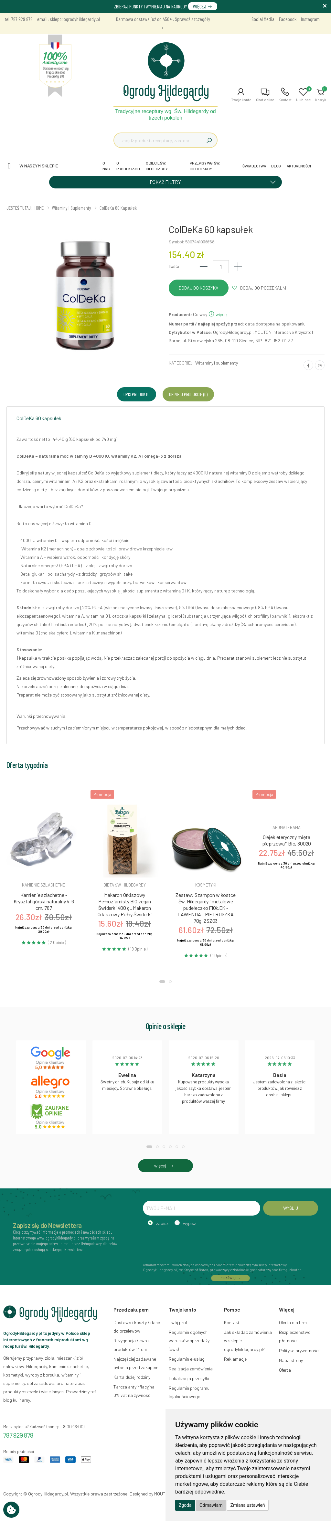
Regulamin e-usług (187, 1359)
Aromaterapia (286, 827)
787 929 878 (18, 1435)
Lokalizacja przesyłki (189, 1378)
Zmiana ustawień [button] (247, 1505)
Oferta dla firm (293, 1322)
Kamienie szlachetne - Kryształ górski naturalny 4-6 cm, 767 (44, 901)
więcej (218, 314)
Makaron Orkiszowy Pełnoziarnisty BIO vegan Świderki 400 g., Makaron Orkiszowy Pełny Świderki (125, 904)
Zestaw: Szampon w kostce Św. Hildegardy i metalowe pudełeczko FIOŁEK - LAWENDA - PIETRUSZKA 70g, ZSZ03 (205, 908)
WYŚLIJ (290, 1208)
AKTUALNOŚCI (299, 166)
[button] (241, 94)
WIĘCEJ (202, 6)
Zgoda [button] (185, 1505)
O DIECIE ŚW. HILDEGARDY (157, 166)
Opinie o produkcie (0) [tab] (188, 394)
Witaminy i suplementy (216, 363)
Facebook (287, 19)
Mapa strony (291, 1360)
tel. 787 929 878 (19, 19)
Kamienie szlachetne (43, 885)
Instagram (310, 19)
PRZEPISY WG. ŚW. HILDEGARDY (205, 166)
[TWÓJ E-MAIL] (201, 1208)
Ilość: (174, 266)
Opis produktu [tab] (136, 394)
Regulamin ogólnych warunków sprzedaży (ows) (189, 1340)
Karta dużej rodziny (131, 1377)
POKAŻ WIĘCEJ (230, 1278)
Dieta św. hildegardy (124, 885)
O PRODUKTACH (128, 166)
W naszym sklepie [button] (38, 165)
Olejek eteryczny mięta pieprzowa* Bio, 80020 (286, 840)
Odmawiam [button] (210, 1505)
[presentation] (192, 1243)
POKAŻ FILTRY (215, 182)
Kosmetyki (205, 885)
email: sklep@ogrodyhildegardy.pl (68, 19)
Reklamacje (235, 1359)
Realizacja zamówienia (191, 1368)
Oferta (285, 1370)
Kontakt (232, 1322)
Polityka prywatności (299, 1350)
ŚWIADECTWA (254, 166)
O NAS (106, 166)
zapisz (162, 1223)
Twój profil (179, 1322)
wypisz (189, 1223)
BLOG (276, 166)
